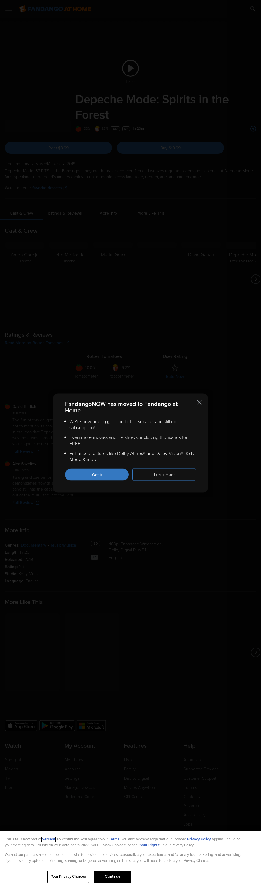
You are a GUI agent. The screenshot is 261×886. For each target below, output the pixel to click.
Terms (114, 839)
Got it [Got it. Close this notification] (97, 474)
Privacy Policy (199, 839)
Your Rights (149, 845)
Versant (48, 839)
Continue (112, 876)
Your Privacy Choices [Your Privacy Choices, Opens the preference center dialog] (68, 876)
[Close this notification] (199, 402)
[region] (130, 858)
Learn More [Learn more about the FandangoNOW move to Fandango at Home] (164, 474)
